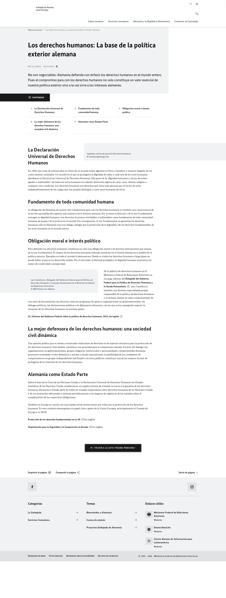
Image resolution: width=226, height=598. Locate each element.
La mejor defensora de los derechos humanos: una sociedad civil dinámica (47, 125)
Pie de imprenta (56, 592)
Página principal (36, 30)
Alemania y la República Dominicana (151, 21)
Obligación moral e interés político (135, 110)
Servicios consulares (118, 21)
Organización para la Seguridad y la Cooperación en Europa (58, 463)
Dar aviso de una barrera (108, 592)
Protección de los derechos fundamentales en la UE (54, 456)
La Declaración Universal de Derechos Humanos (48, 110)
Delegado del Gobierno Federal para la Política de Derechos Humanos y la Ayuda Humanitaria (128, 301)
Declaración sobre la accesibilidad (80, 592)
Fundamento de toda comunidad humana (88, 110)
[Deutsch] (191, 3)
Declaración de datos (36, 592)
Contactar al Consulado (186, 21)
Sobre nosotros (95, 21)
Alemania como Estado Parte (93, 121)
